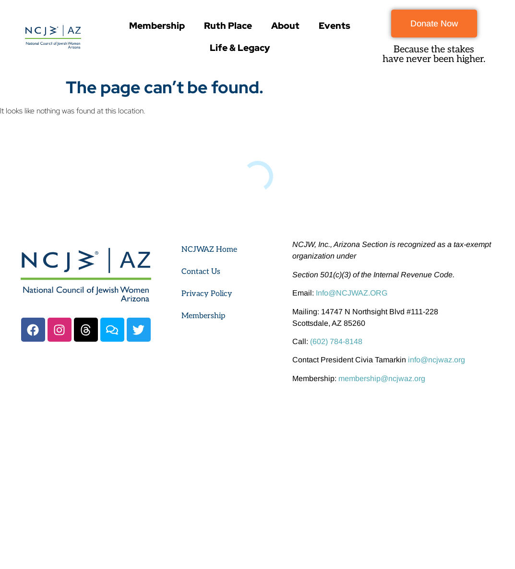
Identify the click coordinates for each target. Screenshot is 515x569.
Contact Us (200, 271)
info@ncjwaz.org (436, 360)
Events (334, 26)
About (285, 26)
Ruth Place (228, 26)
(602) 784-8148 (336, 341)
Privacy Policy (206, 293)
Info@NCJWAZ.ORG (351, 293)
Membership (157, 26)
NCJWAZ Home (209, 249)
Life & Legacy (240, 48)
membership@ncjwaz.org (381, 378)
